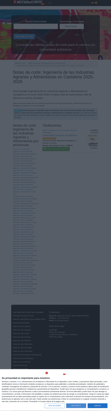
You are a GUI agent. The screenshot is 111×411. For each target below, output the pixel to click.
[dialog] (55, 390)
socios (19, 381)
